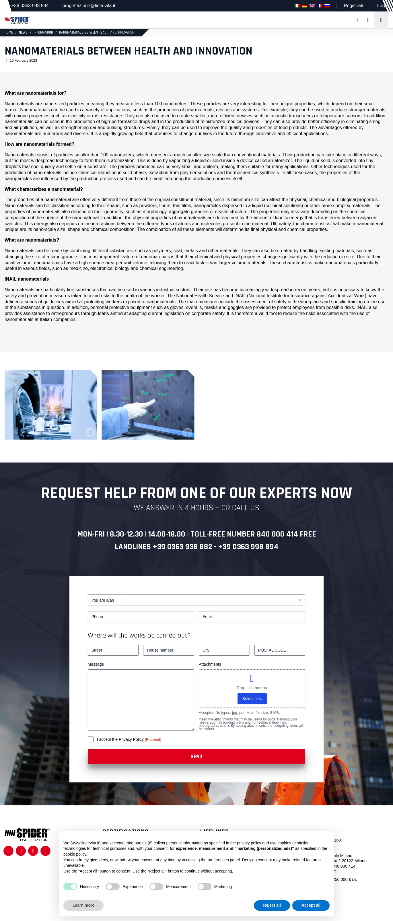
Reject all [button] (272, 905)
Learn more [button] (83, 905)
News (23, 32)
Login (382, 5)
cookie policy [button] (74, 854)
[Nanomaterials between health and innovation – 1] (51, 405)
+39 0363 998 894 (29, 5)
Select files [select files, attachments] (252, 698)
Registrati (353, 5)
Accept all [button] (310, 905)
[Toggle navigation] (381, 20)
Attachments (210, 664)
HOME (9, 32)
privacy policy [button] (249, 843)
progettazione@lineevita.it (88, 5)
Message (96, 664)
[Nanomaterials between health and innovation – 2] (148, 405)
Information (43, 32)
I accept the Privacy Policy (121, 739)
